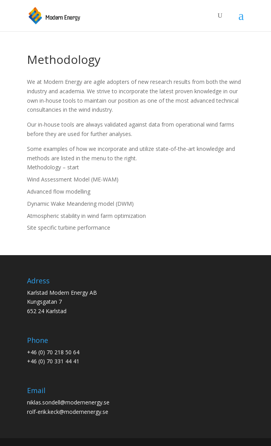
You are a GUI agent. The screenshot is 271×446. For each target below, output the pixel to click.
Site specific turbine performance (68, 227)
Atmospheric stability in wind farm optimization (86, 215)
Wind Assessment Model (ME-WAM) (72, 179)
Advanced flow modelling (58, 191)
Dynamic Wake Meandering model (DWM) (80, 203)
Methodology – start (53, 167)
